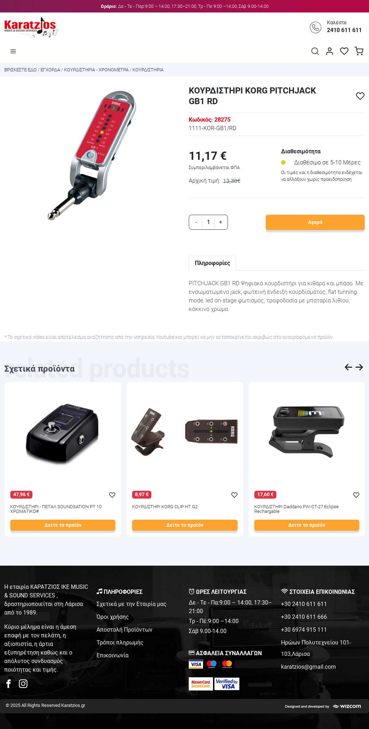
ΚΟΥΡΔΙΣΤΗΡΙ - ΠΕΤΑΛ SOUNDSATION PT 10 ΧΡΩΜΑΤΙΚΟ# (56, 509)
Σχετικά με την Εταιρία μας (132, 604)
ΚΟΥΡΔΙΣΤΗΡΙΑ (147, 69)
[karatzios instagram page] (23, 685)
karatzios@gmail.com (308, 666)
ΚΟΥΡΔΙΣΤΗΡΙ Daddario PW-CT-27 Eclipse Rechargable (296, 509)
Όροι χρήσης (113, 616)
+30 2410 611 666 (304, 616)
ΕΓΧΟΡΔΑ (50, 69)
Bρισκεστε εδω (21, 69)
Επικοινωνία (113, 655)
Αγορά (315, 222)
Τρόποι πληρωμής (120, 642)
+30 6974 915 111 (304, 629)
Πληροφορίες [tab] (212, 263)
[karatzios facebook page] (11, 685)
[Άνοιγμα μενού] (13, 51)
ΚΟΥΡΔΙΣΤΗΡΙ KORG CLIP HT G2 (165, 507)
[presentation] (348, 368)
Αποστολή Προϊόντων (124, 629)
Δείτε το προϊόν (63, 525)
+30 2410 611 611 (304, 604)
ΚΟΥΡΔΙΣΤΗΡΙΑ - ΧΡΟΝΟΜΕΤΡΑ (96, 69)
